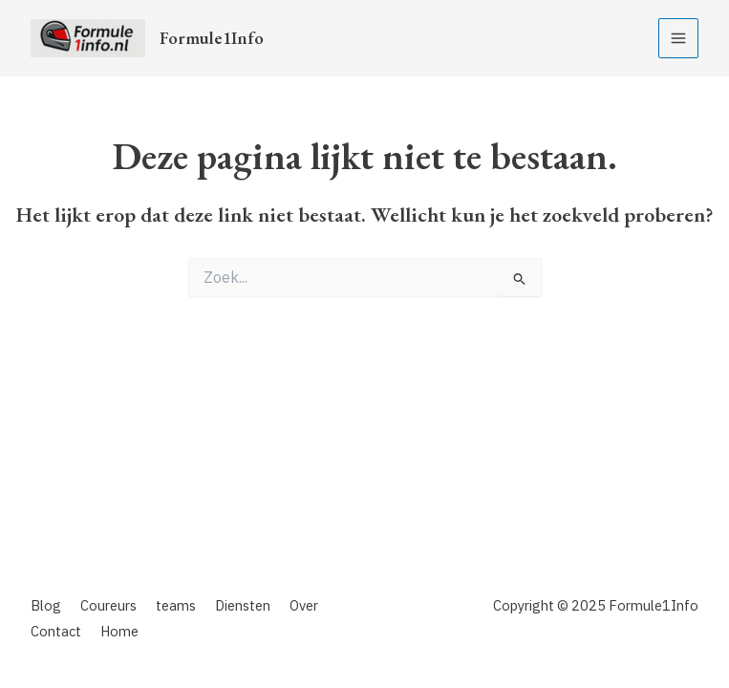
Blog (46, 605)
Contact (56, 631)
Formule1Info (212, 38)
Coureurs (108, 605)
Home (119, 631)
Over (303, 605)
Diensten (242, 605)
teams (176, 605)
